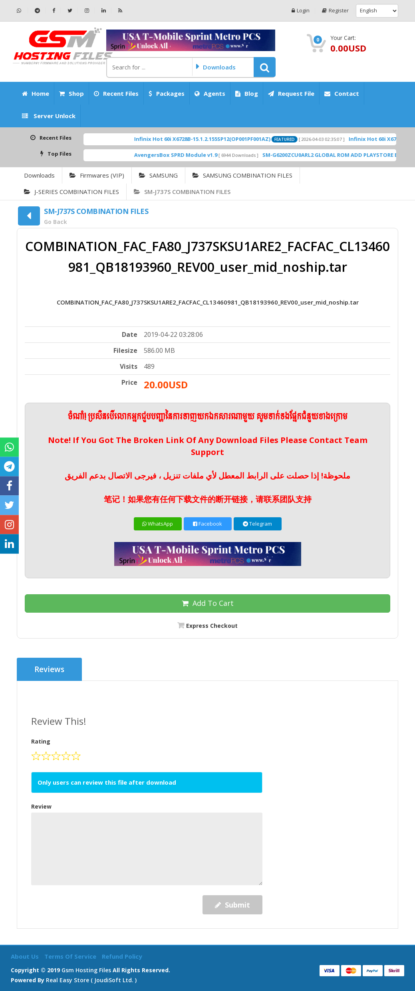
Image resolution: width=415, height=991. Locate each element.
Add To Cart (208, 603)
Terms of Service (71, 956)
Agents (210, 93)
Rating (40, 741)
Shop (71, 93)
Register (335, 11)
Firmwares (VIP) (96, 175)
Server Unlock (48, 116)
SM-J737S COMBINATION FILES (182, 192)
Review (41, 806)
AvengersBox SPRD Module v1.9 (193, 154)
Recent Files (116, 93)
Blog (246, 93)
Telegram (257, 523)
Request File (291, 93)
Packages (167, 93)
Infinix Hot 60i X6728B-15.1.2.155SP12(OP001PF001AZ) (220, 138)
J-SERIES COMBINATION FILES (71, 192)
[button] (265, 67)
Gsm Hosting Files (86, 970)
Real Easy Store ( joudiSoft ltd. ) (91, 980)
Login (301, 11)
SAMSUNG (158, 175)
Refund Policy (122, 956)
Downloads (39, 175)
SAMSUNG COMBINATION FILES (242, 175)
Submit (232, 905)
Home (35, 93)
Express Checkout (212, 625)
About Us (25, 956)
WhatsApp (157, 523)
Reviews (49, 669)
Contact (341, 93)
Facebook (207, 523)
